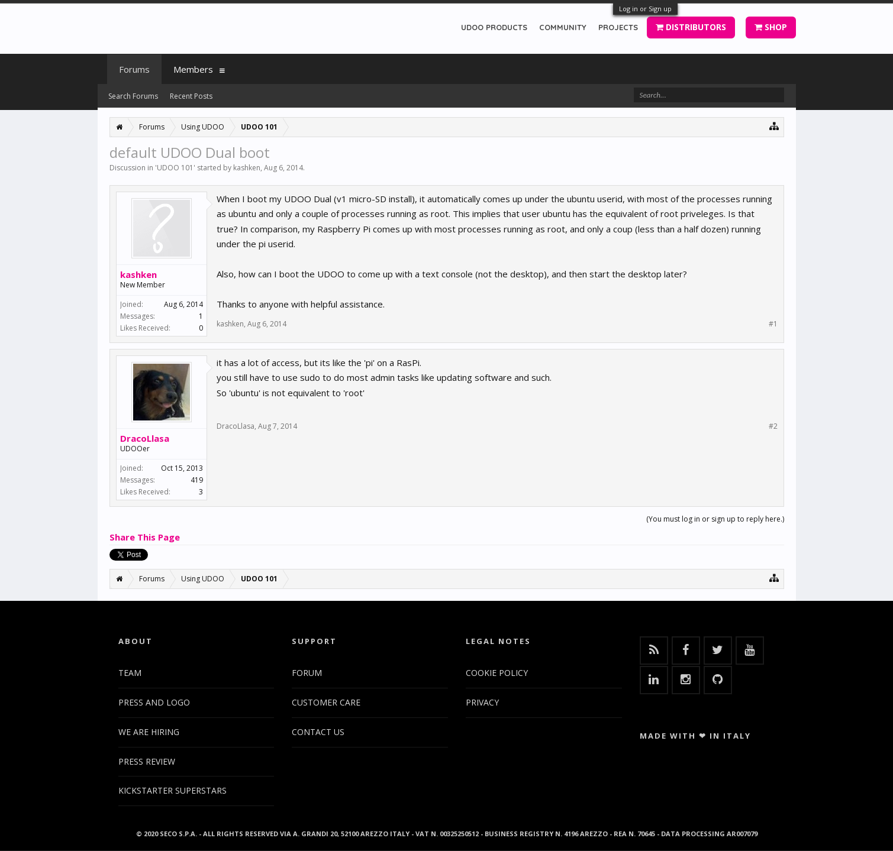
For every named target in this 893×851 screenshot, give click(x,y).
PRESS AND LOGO (154, 702)
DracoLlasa (144, 438)
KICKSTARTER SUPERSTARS (172, 790)
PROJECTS (618, 27)
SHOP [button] (771, 27)
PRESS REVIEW (146, 761)
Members (193, 69)
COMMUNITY (562, 27)
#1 (773, 324)
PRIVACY (482, 702)
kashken (246, 168)
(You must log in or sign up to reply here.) (715, 519)
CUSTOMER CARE (326, 702)
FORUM (307, 672)
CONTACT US (318, 731)
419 (197, 480)
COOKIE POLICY (497, 672)
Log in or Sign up (645, 8)
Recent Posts (191, 96)
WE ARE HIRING (148, 731)
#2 (773, 426)
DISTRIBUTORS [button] (691, 27)
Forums (134, 69)
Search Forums (133, 96)
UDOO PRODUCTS (494, 27)
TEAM (129, 672)
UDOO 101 (175, 168)
